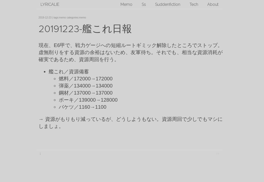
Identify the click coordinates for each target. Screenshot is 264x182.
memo (62, 17)
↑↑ (217, 153)
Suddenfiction (167, 4)
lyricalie (50, 4)
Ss (144, 4)
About (213, 4)
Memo (126, 4)
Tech (194, 4)
